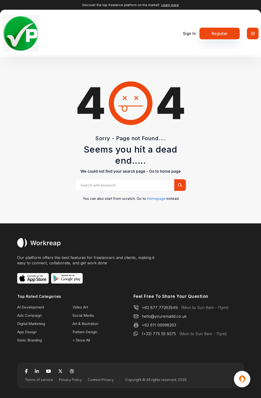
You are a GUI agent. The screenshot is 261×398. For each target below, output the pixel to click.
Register (220, 33)
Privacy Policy (70, 379)
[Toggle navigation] (253, 33)
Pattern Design (84, 332)
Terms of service (39, 379)
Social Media (83, 315)
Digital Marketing (31, 323)
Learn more (170, 5)
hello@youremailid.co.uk (164, 316)
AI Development (30, 307)
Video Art (80, 307)
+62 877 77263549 (160, 307)
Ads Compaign (29, 315)
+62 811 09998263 (159, 325)
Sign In (189, 33)
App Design (27, 332)
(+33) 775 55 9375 (159, 333)
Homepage (156, 198)
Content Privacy (101, 379)
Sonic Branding (29, 340)
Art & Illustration (85, 323)
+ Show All (81, 340)
